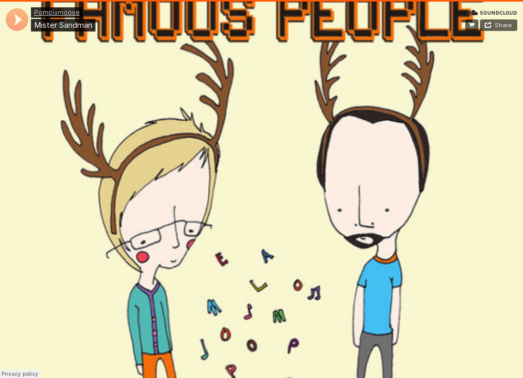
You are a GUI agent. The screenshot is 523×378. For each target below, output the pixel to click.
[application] (17, 19)
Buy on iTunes (471, 25)
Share (503, 25)
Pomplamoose (57, 12)
